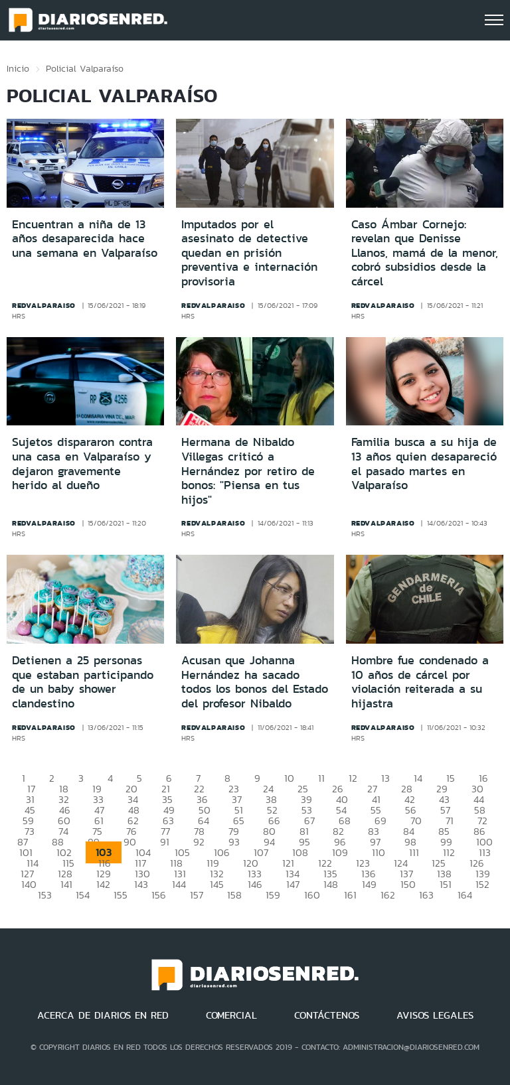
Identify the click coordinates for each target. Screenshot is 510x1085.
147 (292, 884)
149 (369, 884)
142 (103, 884)
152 (482, 884)
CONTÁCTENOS (326, 1015)
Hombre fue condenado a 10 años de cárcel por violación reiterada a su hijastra (420, 682)
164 (465, 895)
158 (234, 895)
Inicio (18, 68)
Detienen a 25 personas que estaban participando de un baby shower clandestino (82, 682)
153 (45, 895)
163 (426, 895)
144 (179, 884)
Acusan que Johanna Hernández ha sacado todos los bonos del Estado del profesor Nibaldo (254, 682)
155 (121, 895)
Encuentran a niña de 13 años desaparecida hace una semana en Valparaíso (84, 238)
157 (196, 895)
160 (312, 895)
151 (446, 884)
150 (408, 884)
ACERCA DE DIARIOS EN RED (103, 1015)
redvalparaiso (44, 305)
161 (350, 895)
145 (217, 884)
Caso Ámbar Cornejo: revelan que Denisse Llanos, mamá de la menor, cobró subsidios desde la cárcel (424, 253)
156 (158, 895)
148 (330, 884)
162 (388, 895)
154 (83, 895)
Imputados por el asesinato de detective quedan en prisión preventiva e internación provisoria (249, 253)
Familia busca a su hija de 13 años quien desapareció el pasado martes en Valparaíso (424, 463)
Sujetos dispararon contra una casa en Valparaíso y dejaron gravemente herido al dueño (82, 463)
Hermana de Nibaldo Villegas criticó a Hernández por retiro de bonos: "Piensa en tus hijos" (248, 470)
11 (321, 778)
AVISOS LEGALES (434, 1015)
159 (273, 895)
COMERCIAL (231, 1015)
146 (255, 884)
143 (141, 884)
